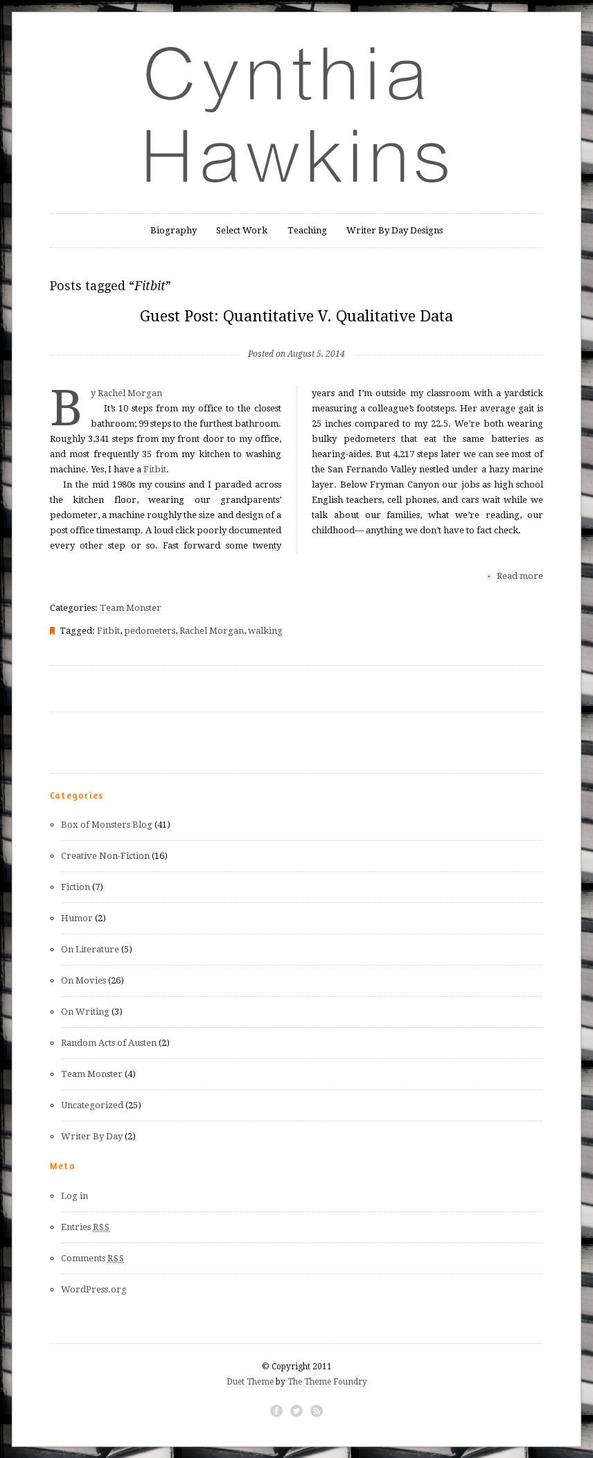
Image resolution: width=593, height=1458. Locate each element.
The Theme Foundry (327, 1381)
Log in (74, 1195)
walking (265, 630)
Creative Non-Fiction (105, 855)
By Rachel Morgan (126, 393)
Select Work (241, 230)
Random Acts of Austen (109, 1042)
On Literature (90, 948)
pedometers (149, 630)
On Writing (85, 1011)
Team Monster (130, 607)
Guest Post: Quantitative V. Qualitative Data (296, 316)
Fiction (75, 886)
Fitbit (154, 469)
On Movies (83, 980)
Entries (86, 1226)
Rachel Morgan (211, 630)
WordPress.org (94, 1288)
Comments (93, 1257)
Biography (173, 230)
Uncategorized (92, 1104)
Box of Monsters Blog (106, 824)
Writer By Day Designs (394, 230)
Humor (77, 917)
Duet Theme (250, 1381)
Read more (520, 576)
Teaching (307, 230)
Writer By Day (92, 1135)
